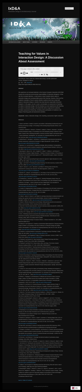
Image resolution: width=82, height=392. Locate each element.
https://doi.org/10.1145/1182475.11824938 (27, 194)
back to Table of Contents (25, 380)
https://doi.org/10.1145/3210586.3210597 (27, 186)
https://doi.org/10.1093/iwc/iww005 (43, 282)
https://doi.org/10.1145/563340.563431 (27, 362)
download (29, 82)
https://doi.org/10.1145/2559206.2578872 (27, 323)
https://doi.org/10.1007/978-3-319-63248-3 (43, 211)
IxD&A (14, 8)
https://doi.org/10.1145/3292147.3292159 (27, 253)
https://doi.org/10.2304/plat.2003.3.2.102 (38, 233)
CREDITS (50, 42)
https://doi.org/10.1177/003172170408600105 (29, 170)
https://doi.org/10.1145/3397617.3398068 (39, 349)
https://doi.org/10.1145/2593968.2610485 (31, 229)
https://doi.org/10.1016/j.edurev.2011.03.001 (34, 149)
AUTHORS (34, 42)
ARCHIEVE (42, 42)
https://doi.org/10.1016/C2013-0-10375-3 (35, 164)
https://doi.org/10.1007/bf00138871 (37, 161)
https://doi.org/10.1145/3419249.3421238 (28, 307)
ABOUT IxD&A (26, 42)
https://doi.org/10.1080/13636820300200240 (42, 200)
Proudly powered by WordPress (41, 386)
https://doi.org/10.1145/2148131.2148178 (28, 176)
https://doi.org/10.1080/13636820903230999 (28, 335)
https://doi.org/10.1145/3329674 (35, 237)
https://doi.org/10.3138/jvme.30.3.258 (32, 208)
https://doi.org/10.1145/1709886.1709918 (43, 290)
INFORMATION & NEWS (14, 42)
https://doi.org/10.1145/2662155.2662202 (38, 137)
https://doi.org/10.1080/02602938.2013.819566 (28, 143)
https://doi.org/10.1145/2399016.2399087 (43, 274)
